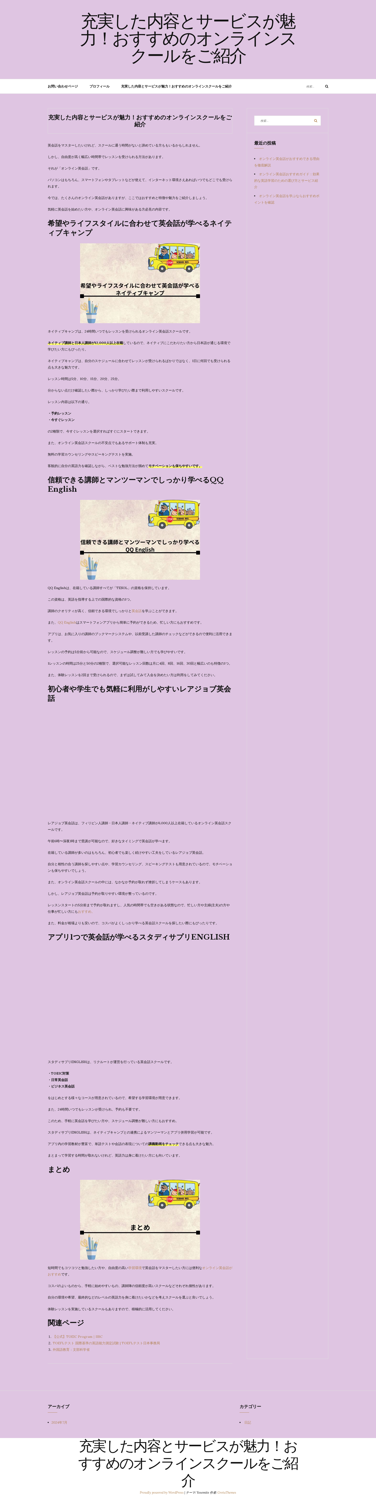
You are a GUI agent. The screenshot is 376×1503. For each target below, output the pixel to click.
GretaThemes (226, 1493)
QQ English (67, 622)
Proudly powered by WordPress (162, 1493)
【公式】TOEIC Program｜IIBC (78, 1336)
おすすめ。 (86, 911)
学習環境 (135, 1268)
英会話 (137, 611)
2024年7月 (59, 1422)
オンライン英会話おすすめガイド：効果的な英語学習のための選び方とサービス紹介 (286, 180)
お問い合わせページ (63, 86)
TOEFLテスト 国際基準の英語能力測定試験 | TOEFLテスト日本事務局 (106, 1343)
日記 (247, 1422)
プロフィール (99, 86)
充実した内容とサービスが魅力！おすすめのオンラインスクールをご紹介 (188, 40)
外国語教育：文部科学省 (71, 1349)
